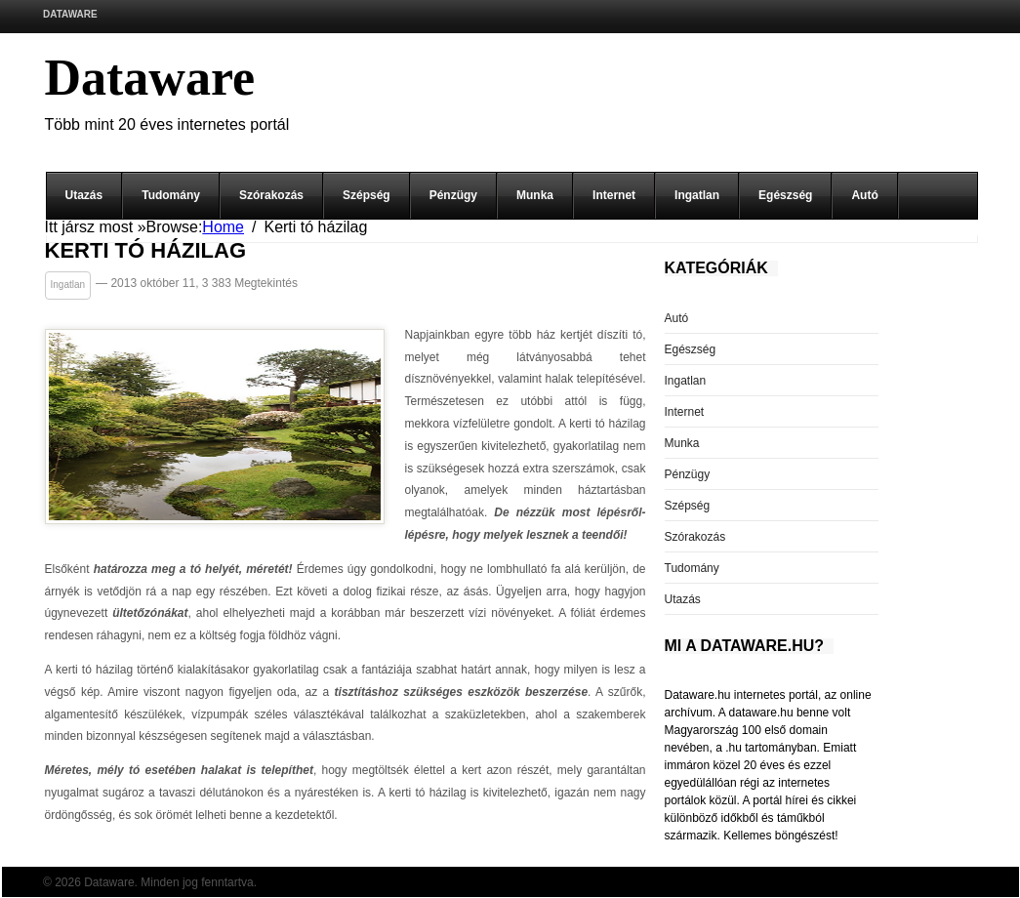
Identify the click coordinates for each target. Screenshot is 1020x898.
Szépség (366, 195)
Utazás (84, 195)
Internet (613, 195)
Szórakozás (271, 195)
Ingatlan (696, 195)
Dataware (70, 14)
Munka (534, 195)
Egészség (785, 195)
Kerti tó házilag (146, 251)
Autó (864, 195)
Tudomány (171, 195)
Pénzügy (453, 195)
